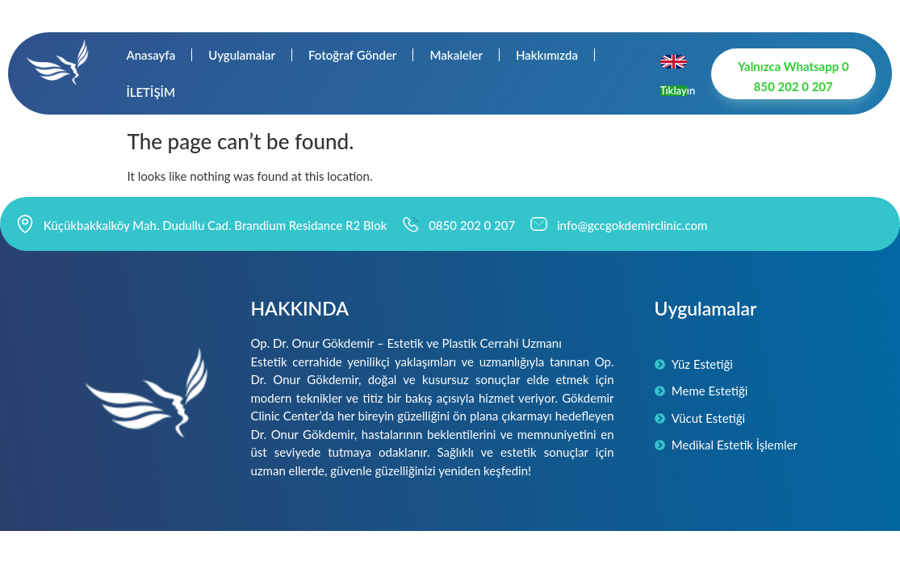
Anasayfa (150, 55)
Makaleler (456, 55)
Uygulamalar (241, 55)
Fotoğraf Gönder (352, 55)
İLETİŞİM (150, 92)
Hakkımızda (547, 55)
